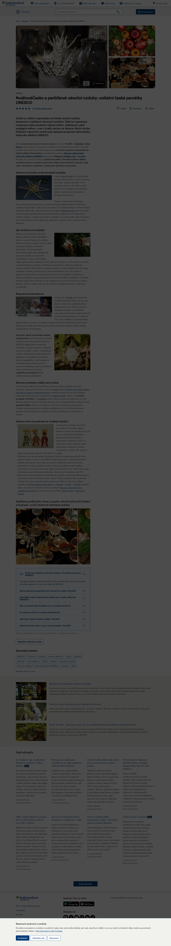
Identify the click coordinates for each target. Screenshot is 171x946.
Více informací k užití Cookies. (49, 931)
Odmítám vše (38, 938)
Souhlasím (22, 938)
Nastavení (54, 938)
